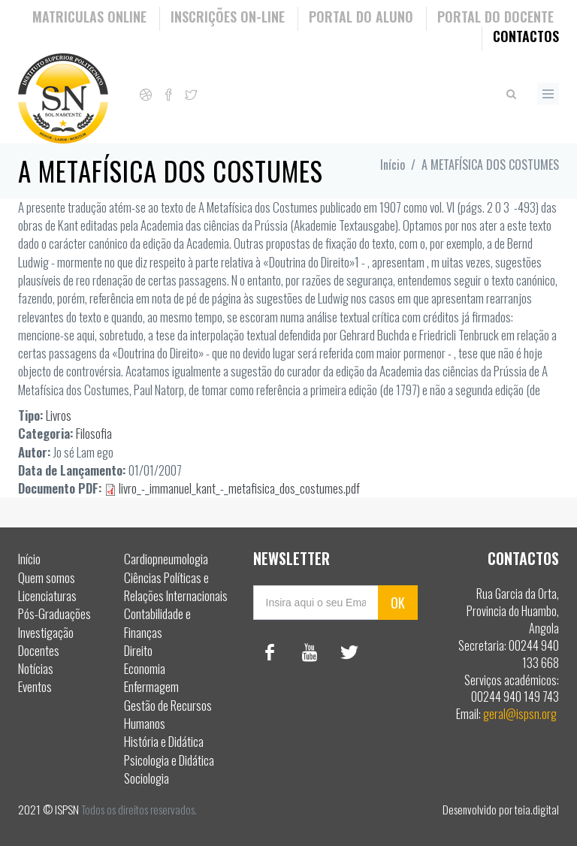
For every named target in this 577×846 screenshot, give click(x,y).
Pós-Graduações (54, 613)
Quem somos (46, 577)
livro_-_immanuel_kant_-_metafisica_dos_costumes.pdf (239, 488)
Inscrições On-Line (228, 16)
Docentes (38, 650)
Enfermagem (151, 686)
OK (398, 602)
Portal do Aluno (361, 16)
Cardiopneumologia (166, 558)
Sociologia (146, 778)
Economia (144, 668)
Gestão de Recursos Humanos (168, 714)
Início (392, 165)
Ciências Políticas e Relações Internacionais (176, 586)
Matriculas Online (89, 16)
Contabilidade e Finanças (157, 622)
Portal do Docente (495, 16)
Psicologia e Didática (169, 760)
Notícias (35, 668)
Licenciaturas (47, 595)
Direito (138, 650)
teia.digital (537, 809)
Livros (58, 415)
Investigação (46, 632)
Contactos (526, 36)
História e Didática (164, 741)
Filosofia (94, 433)
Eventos (35, 686)
